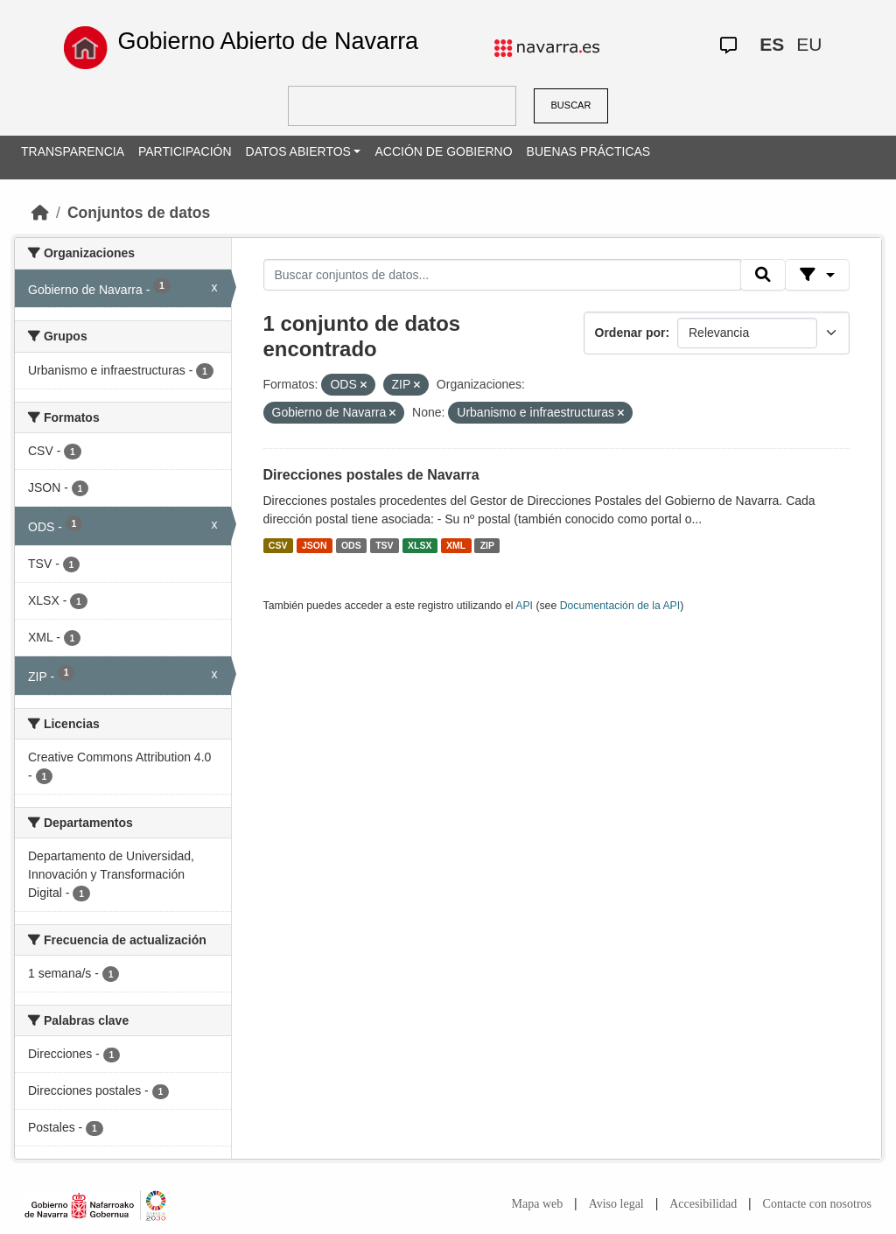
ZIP (487, 545)
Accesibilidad (703, 1203)
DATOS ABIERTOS (298, 151)
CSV (278, 545)
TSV (384, 545)
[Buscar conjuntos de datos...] (502, 275)
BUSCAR (571, 105)
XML (456, 545)
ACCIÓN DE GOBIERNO (443, 151)
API (524, 605)
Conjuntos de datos (138, 212)
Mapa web (538, 1203)
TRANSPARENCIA (72, 151)
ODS (351, 545)
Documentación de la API (620, 605)
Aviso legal (616, 1203)
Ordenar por (630, 333)
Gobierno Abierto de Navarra (267, 41)
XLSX (419, 545)
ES (772, 44)
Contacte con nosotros (817, 1203)
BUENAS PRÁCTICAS (589, 151)
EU (809, 44)
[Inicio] (40, 212)
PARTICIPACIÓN (185, 151)
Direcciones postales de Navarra (371, 474)
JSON (314, 545)
